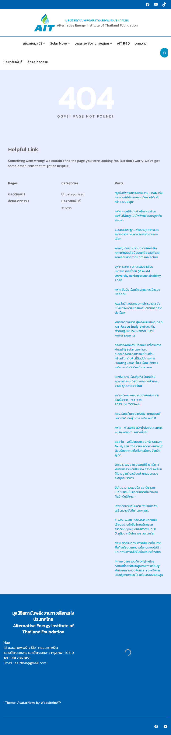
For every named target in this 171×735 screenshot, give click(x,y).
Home (10, 43)
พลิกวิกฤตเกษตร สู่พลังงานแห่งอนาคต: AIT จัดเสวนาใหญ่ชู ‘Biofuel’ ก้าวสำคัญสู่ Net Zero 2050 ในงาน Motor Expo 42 (139, 329)
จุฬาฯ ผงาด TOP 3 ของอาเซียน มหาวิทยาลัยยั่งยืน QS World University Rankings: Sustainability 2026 (138, 273)
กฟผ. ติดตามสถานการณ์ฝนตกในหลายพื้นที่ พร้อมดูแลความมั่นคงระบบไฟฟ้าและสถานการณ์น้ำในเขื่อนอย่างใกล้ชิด (138, 547)
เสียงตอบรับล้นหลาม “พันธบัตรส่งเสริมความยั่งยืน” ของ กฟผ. (136, 508)
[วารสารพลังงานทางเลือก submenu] (111, 43)
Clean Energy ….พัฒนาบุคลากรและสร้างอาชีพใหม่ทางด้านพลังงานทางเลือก (137, 234)
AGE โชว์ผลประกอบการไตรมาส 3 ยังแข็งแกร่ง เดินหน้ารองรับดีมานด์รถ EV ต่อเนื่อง (138, 308)
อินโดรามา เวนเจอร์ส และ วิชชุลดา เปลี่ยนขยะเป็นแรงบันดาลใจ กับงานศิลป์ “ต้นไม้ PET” (136, 492)
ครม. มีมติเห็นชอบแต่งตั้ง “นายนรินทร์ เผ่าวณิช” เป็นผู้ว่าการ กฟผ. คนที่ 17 (137, 416)
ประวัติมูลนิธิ (16, 194)
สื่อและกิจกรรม (18, 200)
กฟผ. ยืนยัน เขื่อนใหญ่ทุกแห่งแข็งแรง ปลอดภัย (137, 292)
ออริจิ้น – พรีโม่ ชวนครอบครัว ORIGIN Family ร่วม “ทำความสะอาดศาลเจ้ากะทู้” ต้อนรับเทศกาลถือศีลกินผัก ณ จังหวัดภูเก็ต (139, 448)
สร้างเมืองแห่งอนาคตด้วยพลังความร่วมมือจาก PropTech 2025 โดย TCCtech (137, 400)
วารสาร (66, 207)
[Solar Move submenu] (69, 43)
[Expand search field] (164, 53)
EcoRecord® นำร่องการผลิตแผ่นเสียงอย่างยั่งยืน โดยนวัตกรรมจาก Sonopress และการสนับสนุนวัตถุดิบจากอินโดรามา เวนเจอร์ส (136, 527)
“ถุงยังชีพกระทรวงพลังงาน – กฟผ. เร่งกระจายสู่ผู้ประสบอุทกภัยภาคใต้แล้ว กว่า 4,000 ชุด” (139, 197)
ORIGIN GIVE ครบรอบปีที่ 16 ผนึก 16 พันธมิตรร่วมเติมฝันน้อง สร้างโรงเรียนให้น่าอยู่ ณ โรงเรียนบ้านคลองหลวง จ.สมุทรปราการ (138, 471)
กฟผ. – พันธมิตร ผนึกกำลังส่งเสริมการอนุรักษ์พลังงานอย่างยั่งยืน (139, 430)
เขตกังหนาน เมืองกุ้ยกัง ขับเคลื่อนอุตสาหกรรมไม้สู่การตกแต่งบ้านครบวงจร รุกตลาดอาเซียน (137, 381)
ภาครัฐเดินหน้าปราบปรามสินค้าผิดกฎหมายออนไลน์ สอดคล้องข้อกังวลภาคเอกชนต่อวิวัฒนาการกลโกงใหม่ (137, 252)
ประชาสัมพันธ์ (71, 200)
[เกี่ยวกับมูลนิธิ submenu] (44, 43)
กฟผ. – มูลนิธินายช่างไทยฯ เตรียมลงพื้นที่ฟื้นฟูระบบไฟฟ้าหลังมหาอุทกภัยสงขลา (138, 216)
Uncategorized (72, 194)
